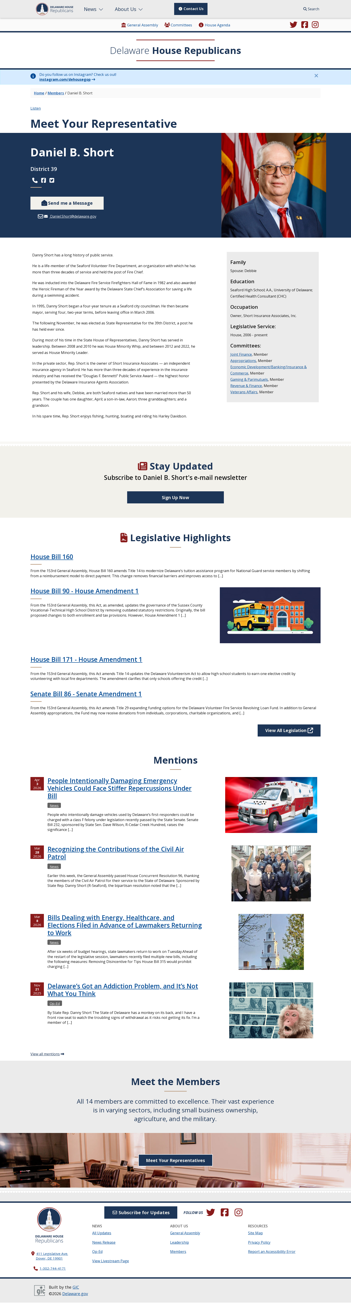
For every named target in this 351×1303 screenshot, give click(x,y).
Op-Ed (97, 1252)
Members (56, 93)
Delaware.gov (75, 1294)
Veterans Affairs (243, 392)
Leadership (179, 1242)
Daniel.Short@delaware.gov (72, 216)
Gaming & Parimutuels (249, 379)
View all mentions (45, 1054)
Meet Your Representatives (175, 1161)
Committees (178, 25)
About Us (129, 9)
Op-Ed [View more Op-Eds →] (55, 1003)
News (94, 9)
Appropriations (243, 360)
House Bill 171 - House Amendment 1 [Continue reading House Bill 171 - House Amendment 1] (86, 659)
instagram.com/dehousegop (65, 79)
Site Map (255, 1233)
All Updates (101, 1233)
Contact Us (190, 8)
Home (39, 93)
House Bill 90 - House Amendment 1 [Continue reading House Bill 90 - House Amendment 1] (84, 591)
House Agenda (214, 25)
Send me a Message (67, 203)
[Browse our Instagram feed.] (315, 25)
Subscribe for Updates (141, 1213)
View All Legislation (286, 731)
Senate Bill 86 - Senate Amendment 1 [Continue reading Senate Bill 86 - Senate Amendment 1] (86, 694)
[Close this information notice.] (316, 75)
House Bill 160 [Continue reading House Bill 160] (51, 557)
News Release (104, 1242)
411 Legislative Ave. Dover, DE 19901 (52, 1256)
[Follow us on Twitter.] (293, 25)
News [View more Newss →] (54, 806)
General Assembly (139, 25)
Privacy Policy (259, 1242)
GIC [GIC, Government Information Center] (76, 1287)
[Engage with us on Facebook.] (304, 25)
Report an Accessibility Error (271, 1252)
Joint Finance (241, 354)
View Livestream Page (110, 1261)
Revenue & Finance (246, 385)
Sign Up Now (175, 497)
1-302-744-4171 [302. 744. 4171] (53, 1269)
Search (311, 8)
